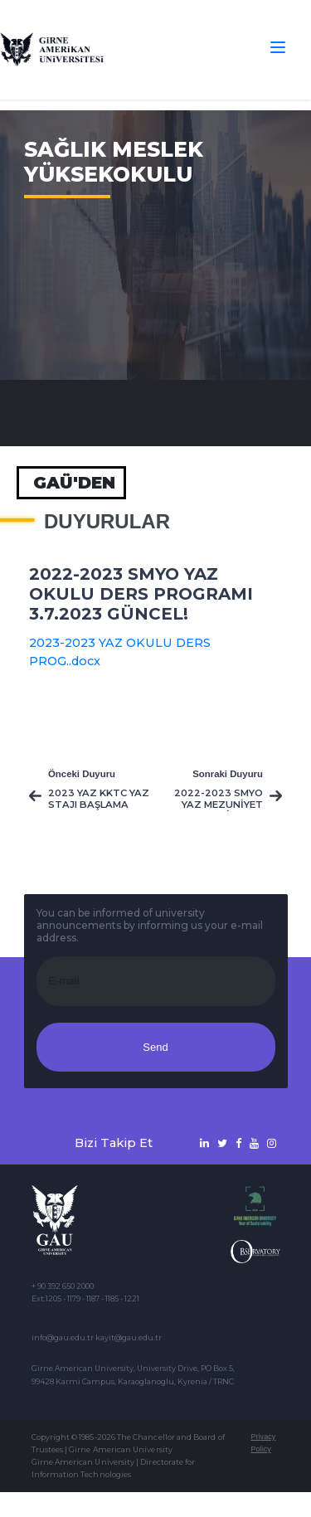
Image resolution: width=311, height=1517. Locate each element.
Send (155, 1047)
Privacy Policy (262, 1442)
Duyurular (107, 522)
